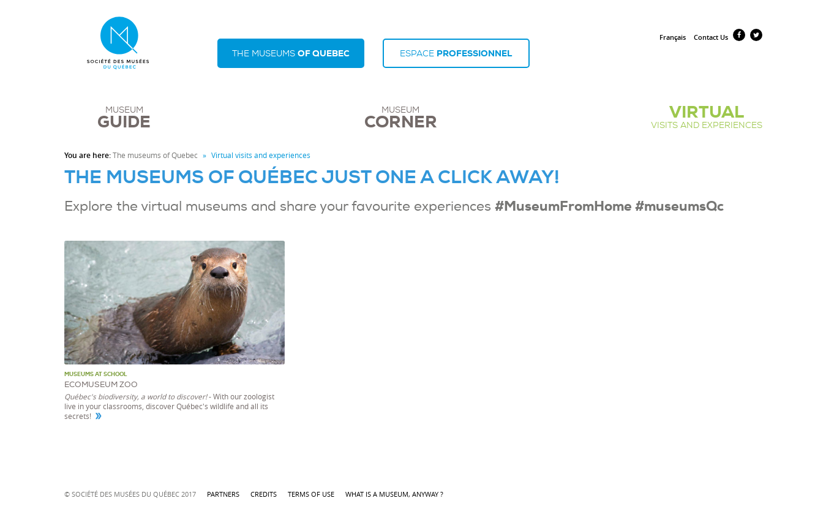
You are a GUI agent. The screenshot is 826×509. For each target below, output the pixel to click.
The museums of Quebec (155, 155)
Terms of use (312, 494)
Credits (264, 494)
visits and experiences (706, 117)
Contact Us (711, 37)
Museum (124, 117)
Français (672, 37)
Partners (224, 494)
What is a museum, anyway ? (394, 494)
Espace (456, 53)
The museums (291, 53)
